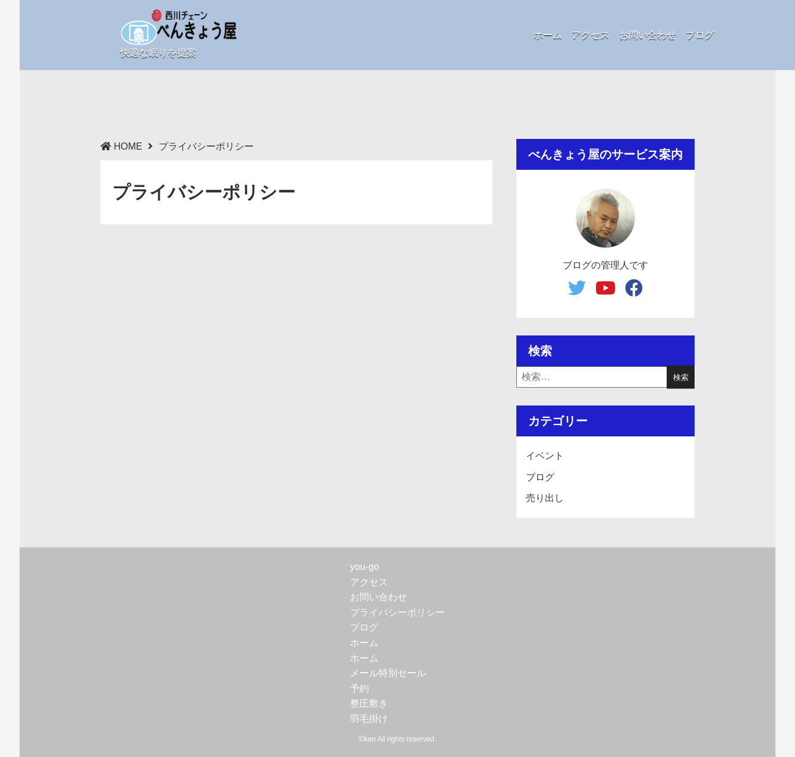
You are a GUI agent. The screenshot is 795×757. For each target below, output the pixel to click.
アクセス (591, 35)
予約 (359, 688)
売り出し (545, 498)
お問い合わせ (647, 35)
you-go (364, 567)
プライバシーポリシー (397, 612)
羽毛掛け (369, 719)
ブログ (700, 35)
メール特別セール (388, 673)
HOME (127, 146)
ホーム (548, 35)
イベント (545, 456)
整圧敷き (369, 703)
